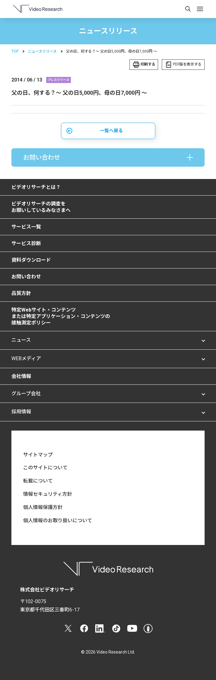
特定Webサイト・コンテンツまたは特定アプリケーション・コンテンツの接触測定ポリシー (60, 316)
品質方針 (21, 293)
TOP (14, 51)
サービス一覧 (26, 227)
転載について (38, 481)
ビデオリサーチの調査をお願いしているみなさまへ (41, 207)
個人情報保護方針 (43, 507)
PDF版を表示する (187, 64)
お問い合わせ (26, 277)
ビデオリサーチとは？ (36, 187)
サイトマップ (38, 455)
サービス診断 (26, 243)
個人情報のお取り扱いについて (57, 520)
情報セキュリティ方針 (47, 494)
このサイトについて (45, 468)
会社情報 (21, 376)
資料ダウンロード (31, 260)
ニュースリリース (42, 51)
